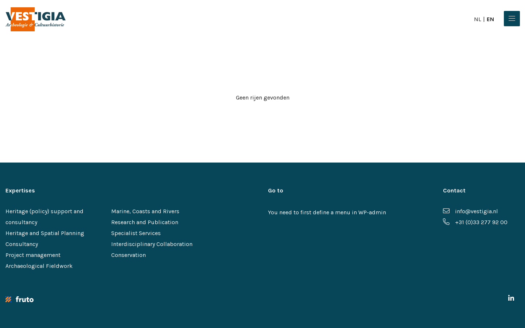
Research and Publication (144, 222)
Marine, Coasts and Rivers (145, 211)
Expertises (20, 190)
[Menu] (512, 18)
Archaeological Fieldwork (39, 265)
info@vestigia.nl (470, 211)
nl (477, 19)
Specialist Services (136, 233)
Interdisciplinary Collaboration (151, 244)
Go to (275, 190)
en (490, 19)
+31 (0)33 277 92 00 (475, 222)
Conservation (128, 254)
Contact (454, 190)
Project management (33, 254)
